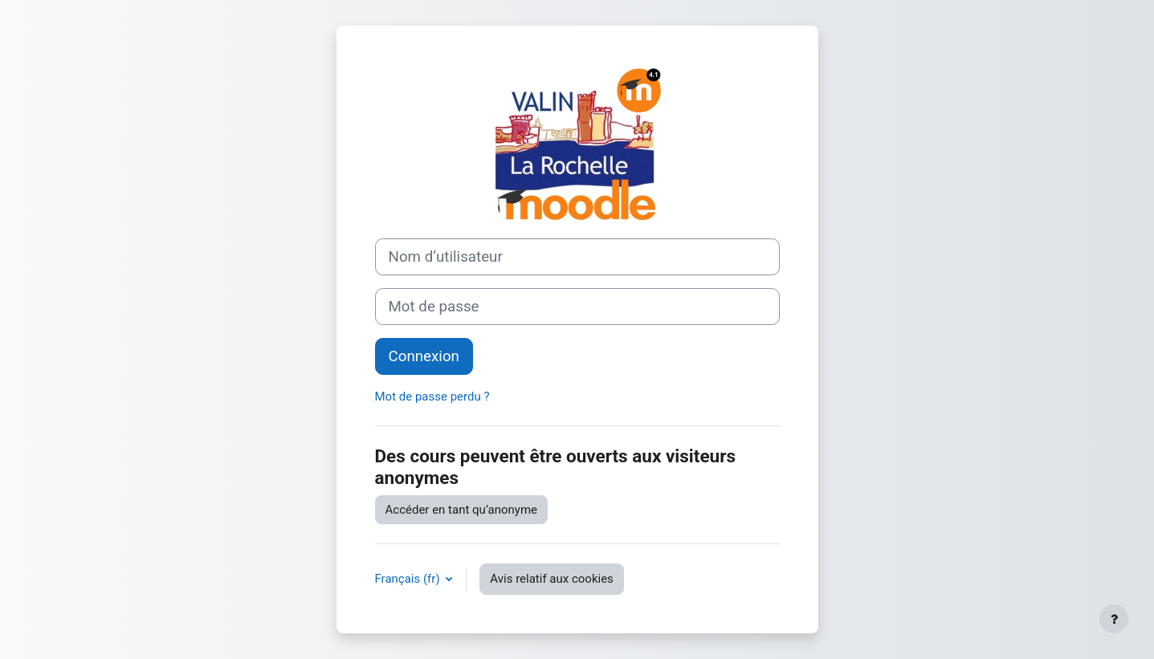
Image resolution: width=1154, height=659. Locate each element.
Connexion (424, 356)
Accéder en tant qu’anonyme (461, 509)
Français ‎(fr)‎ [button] (409, 579)
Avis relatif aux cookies (552, 579)
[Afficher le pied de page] (1113, 618)
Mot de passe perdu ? (432, 396)
